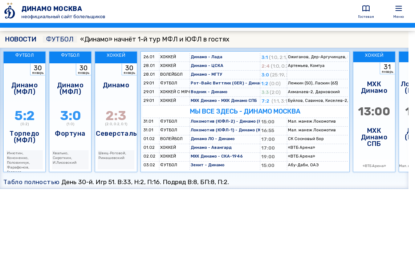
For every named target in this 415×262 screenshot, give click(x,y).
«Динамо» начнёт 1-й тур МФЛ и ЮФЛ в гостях (136, 39)
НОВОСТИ (20, 39)
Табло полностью (31, 182)
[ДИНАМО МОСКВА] (10, 11)
